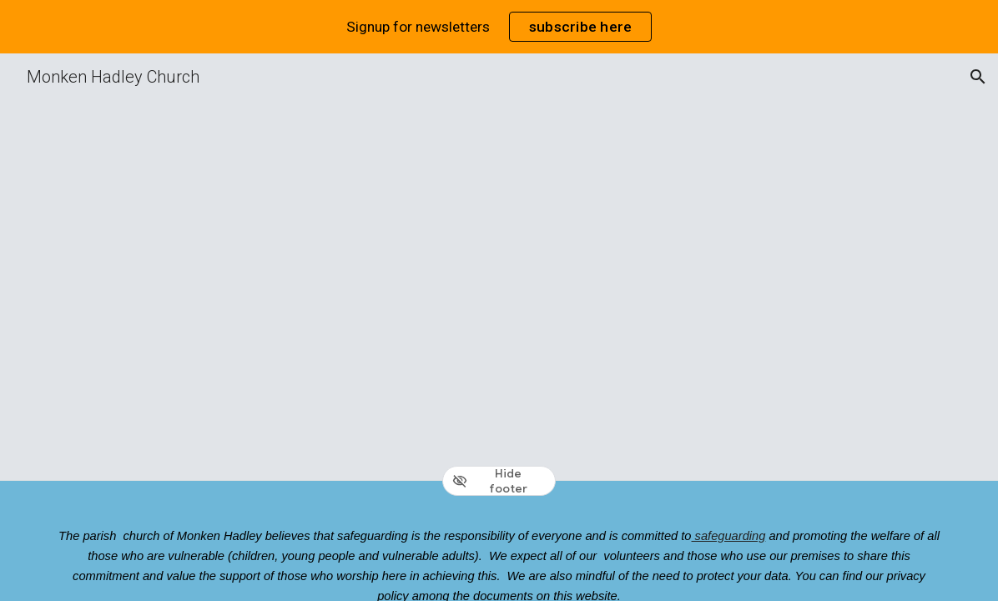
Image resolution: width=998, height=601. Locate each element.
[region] (499, 26)
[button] (978, 77)
